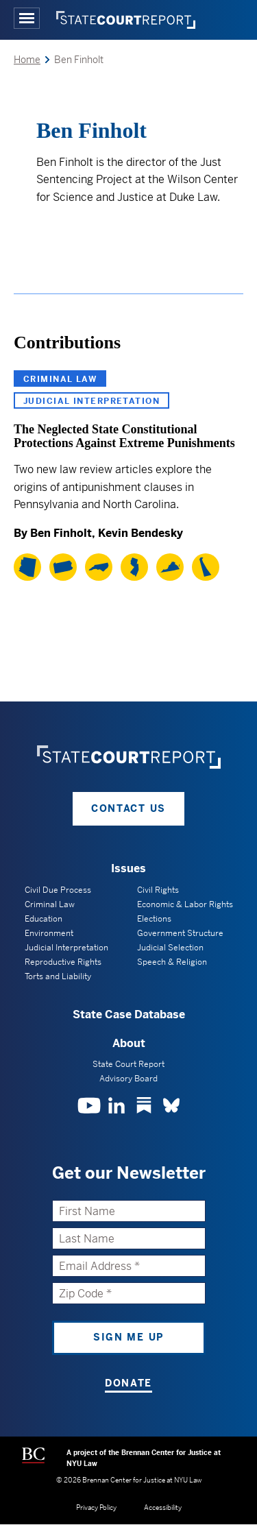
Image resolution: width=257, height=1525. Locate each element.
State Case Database (129, 1014)
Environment (49, 933)
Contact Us (128, 808)
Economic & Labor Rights (185, 904)
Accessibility (163, 1507)
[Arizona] (27, 567)
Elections (154, 918)
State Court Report (128, 1064)
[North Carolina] (98, 567)
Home (27, 59)
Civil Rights (158, 890)
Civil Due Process (58, 890)
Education (43, 918)
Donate (128, 1383)
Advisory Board (128, 1078)
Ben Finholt (61, 533)
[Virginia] (170, 567)
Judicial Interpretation (91, 401)
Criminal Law (60, 379)
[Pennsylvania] (63, 567)
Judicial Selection (170, 947)
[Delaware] (205, 567)
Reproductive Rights (63, 962)
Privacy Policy (96, 1507)
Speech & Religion (172, 962)
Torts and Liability (58, 976)
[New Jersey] (134, 567)
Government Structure (180, 933)
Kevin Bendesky (140, 533)
